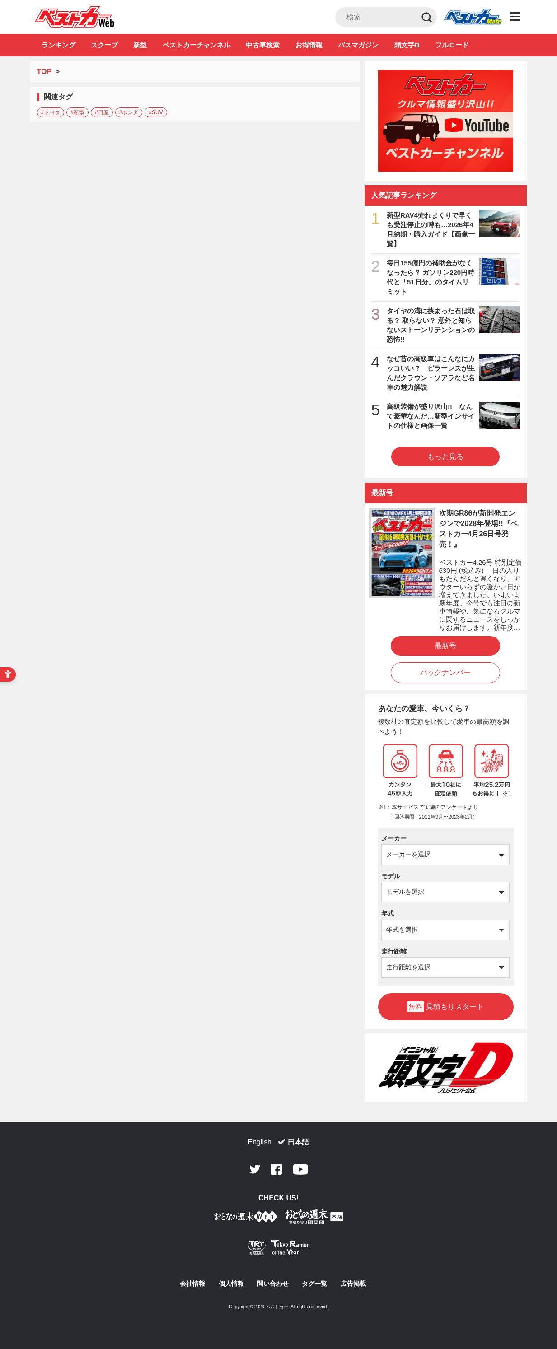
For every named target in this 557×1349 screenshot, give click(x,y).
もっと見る (445, 457)
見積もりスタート (445, 1006)
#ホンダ (129, 112)
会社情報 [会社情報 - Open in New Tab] (192, 1283)
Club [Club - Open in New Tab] (472, 17)
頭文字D (407, 45)
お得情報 (309, 45)
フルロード (452, 45)
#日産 (102, 112)
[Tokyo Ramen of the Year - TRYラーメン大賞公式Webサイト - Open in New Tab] (278, 1249)
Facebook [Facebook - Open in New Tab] (276, 1169)
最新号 (445, 646)
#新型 (77, 112)
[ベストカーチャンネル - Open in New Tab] (446, 121)
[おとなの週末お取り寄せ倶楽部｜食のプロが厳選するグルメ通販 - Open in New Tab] (245, 1218)
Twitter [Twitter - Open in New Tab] (254, 1169)
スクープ (104, 45)
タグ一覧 (314, 1283)
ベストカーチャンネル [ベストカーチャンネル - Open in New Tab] (196, 45)
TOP (44, 71)
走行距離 (394, 951)
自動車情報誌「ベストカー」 (75, 16)
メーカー (394, 838)
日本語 (298, 1142)
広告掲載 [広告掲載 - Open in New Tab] (353, 1283)
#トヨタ (51, 112)
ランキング (58, 45)
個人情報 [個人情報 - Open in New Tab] (231, 1283)
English (259, 1142)
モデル (390, 875)
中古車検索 (263, 45)
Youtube (300, 1169)
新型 (140, 45)
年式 (387, 913)
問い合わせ (273, 1283)
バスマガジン (358, 45)
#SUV (156, 112)
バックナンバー (445, 672)
